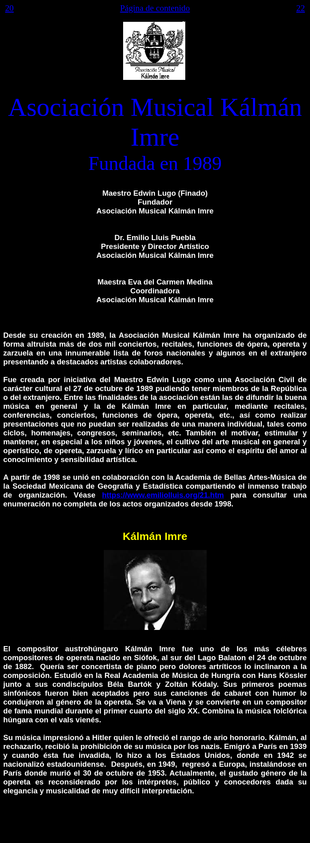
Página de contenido (155, 8)
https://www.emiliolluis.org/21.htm (163, 495)
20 (9, 8)
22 (300, 8)
